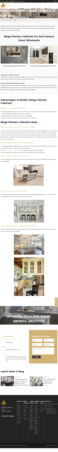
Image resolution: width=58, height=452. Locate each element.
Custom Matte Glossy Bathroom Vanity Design (36, 429)
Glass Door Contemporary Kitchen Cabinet (43, 66)
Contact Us (48, 401)
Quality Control (25, 410)
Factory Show (25, 414)
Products (7, 20)
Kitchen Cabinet (13, 20)
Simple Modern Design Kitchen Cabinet (14, 66)
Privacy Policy (54, 445)
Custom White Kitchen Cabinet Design (31, 409)
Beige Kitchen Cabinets (21, 20)
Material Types (37, 402)
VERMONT (25, 405)
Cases (41, 405)
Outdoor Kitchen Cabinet (19, 421)
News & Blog (42, 410)
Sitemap (48, 445)
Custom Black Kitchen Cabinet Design (31, 417)
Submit (36, 357)
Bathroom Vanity (19, 414)
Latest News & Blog (12, 371)
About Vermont (26, 402)
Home (3, 20)
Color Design (32, 402)
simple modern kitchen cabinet (12, 150)
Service (42, 408)
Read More (18, 387)
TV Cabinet (19, 417)
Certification (26, 408)
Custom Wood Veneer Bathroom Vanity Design (36, 409)
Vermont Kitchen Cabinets (12, 445)
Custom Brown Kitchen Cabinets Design (32, 426)
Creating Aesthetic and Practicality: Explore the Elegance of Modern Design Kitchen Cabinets (21, 382)
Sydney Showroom (25, 418)
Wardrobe (19, 411)
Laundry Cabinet (18, 408)
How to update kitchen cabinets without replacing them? (50, 381)
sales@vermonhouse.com (51, 404)
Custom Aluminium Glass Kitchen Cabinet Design (36, 419)
